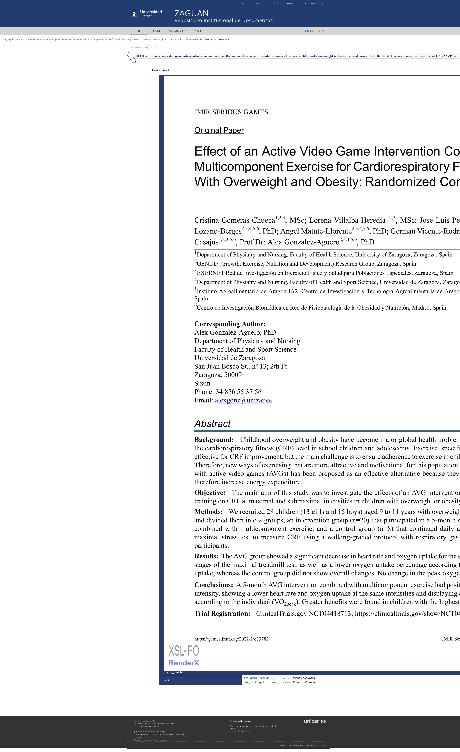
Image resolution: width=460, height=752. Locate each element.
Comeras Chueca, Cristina (407, 56)
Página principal (10, 39)
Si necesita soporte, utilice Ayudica (147, 726)
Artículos (25, 39)
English (233, 731)
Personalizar (176, 30)
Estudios (247, 3)
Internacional (292, 3)
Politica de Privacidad (318, 745)
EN (306, 30)
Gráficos (154, 47)
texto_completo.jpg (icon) (256, 677)
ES (311, 30)
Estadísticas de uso (139, 47)
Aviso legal (138, 740)
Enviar (156, 30)
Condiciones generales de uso (299, 745)
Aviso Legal (283, 745)
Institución (273, 3)
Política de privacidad (167, 740)
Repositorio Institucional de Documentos (223, 20)
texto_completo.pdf (253, 682)
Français (250, 731)
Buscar (147, 724)
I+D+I (259, 3)
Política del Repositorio (241, 721)
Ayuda (197, 30)
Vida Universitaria (314, 3)
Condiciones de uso (151, 740)
